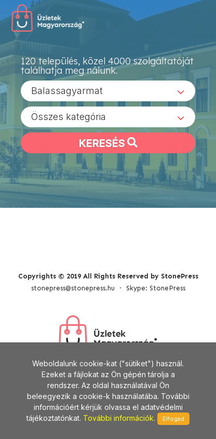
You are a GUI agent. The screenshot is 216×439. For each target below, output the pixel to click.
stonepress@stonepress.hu (73, 288)
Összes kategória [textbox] (68, 116)
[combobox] (108, 91)
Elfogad (173, 418)
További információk (118, 418)
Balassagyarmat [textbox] (67, 90)
